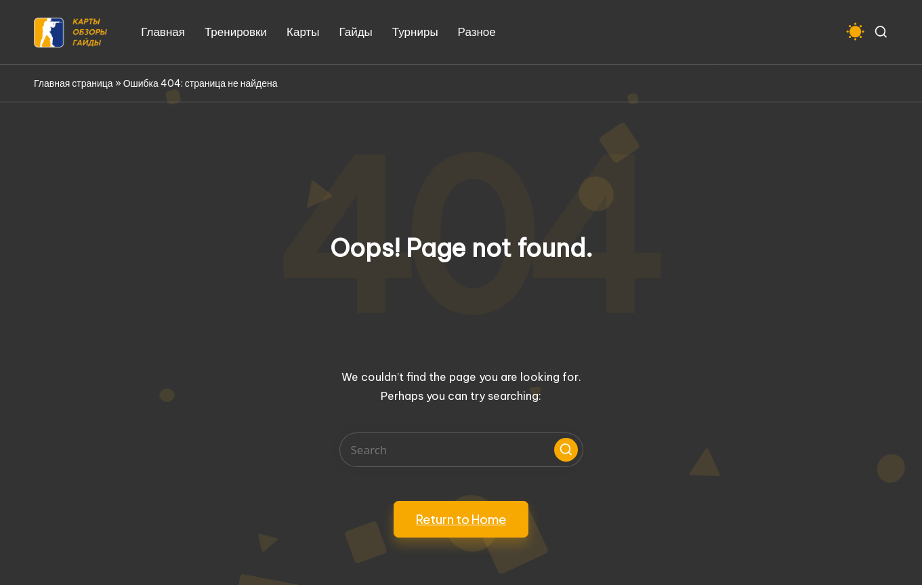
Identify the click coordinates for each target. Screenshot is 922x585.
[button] (566, 450)
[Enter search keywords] (461, 449)
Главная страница (73, 83)
